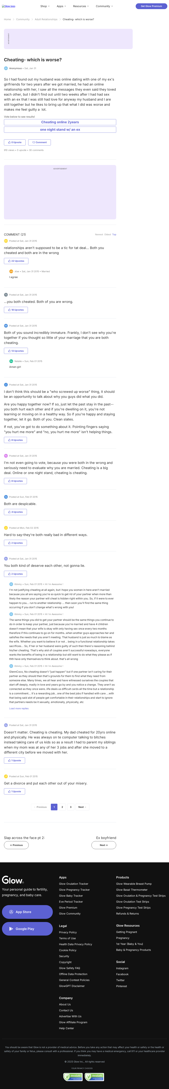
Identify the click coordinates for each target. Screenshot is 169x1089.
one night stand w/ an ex (60, 129)
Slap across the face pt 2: (24, 838)
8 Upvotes (15, 440)
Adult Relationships (46, 19)
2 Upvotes (15, 542)
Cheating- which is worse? (78, 19)
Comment (39, 142)
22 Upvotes (16, 260)
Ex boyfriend (106, 838)
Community (23, 19)
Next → (82, 807)
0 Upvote (14, 142)
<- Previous (16, 845)
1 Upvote (14, 760)
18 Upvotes (16, 309)
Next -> (104, 845)
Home (7, 19)
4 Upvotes (15, 511)
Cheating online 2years (60, 122)
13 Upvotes (16, 350)
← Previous (40, 807)
